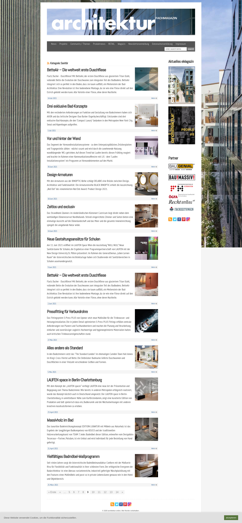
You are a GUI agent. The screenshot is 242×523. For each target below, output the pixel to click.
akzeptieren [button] (231, 518)
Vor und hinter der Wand (63, 138)
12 (105, 492)
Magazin (121, 43)
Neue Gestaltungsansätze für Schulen (73, 239)
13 (111, 492)
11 (99, 492)
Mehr (153, 98)
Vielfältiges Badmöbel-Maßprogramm (73, 456)
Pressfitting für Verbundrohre (67, 311)
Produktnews (99, 43)
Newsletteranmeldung (138, 43)
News (53, 43)
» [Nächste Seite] (122, 492)
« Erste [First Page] (52, 492)
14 (117, 492)
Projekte (63, 43)
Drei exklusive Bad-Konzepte (67, 106)
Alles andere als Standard (65, 348)
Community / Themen (80, 43)
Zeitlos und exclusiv (61, 206)
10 (93, 492)
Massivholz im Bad (60, 420)
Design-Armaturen (60, 174)
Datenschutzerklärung (162, 43)
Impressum (181, 43)
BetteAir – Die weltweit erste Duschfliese (76, 70)
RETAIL (111, 43)
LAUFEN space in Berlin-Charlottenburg (74, 380)
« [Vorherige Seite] (60, 492)
